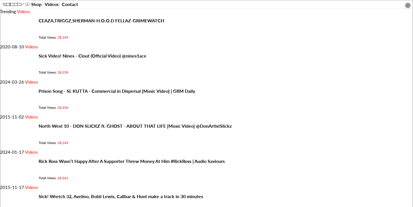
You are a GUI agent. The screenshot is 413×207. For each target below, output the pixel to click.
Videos (52, 4)
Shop (36, 4)
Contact (70, 4)
